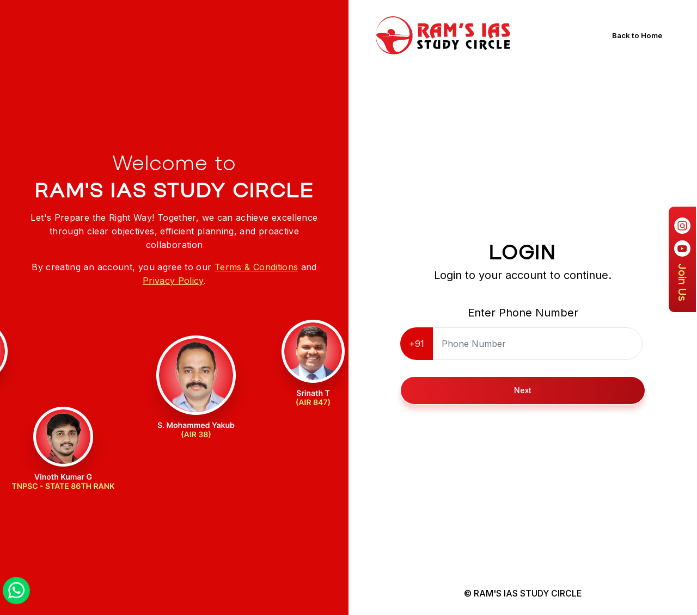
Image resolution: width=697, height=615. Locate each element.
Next (522, 390)
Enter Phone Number (523, 312)
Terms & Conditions (256, 267)
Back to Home (640, 35)
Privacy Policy (173, 280)
